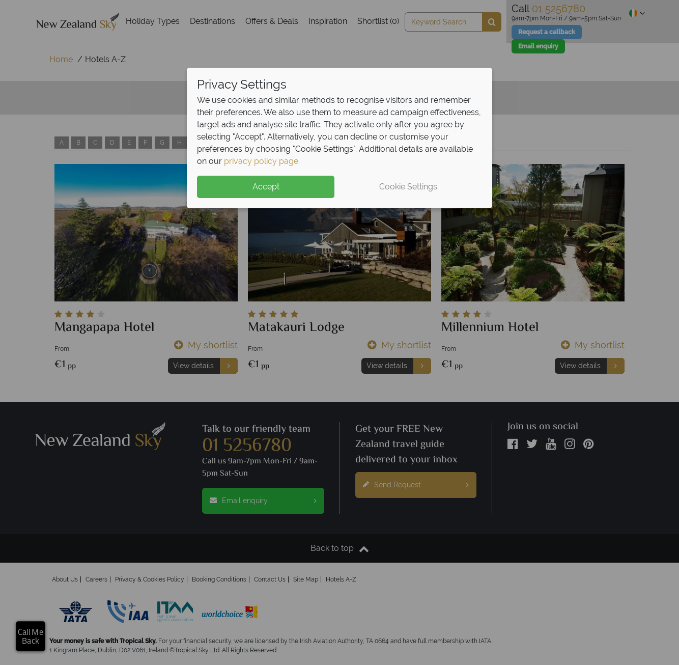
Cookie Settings (408, 186)
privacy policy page (261, 161)
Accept (265, 186)
